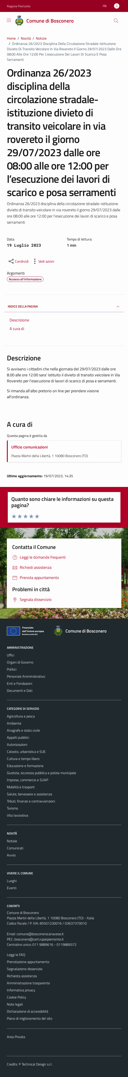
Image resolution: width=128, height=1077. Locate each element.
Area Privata (16, 1036)
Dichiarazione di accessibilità (27, 1011)
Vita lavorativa (17, 815)
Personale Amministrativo (26, 676)
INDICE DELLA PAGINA (64, 306)
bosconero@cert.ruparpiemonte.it (39, 939)
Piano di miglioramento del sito (29, 1018)
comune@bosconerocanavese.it (40, 934)
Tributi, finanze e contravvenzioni (31, 801)
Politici (11, 669)
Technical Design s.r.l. (37, 1064)
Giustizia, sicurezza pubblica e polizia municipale (41, 772)
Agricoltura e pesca (21, 716)
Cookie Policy (16, 997)
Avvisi (11, 855)
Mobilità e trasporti (21, 787)
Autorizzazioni (17, 744)
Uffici (10, 655)
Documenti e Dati (19, 690)
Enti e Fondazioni (19, 683)
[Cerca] (115, 20)
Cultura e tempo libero (23, 758)
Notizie (12, 841)
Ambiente (14, 723)
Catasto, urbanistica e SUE (26, 751)
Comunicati (15, 848)
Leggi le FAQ (16, 954)
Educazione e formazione (25, 765)
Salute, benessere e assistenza (29, 794)
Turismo (12, 808)
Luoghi (12, 880)
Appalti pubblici (18, 737)
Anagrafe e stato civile (23, 730)
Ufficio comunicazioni (29, 447)
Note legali (15, 1004)
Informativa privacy (21, 990)
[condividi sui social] (18, 261)
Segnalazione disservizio (24, 968)
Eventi (11, 887)
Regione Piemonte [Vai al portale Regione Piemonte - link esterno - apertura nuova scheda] (18, 6)
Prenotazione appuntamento (28, 961)
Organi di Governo (20, 662)
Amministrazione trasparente (28, 983)
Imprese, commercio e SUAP (27, 780)
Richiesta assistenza (22, 976)
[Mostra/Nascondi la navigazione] (9, 20)
